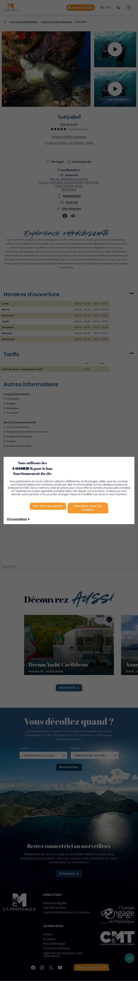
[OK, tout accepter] (47, 506)
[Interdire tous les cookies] (88, 508)
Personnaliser (17, 519)
